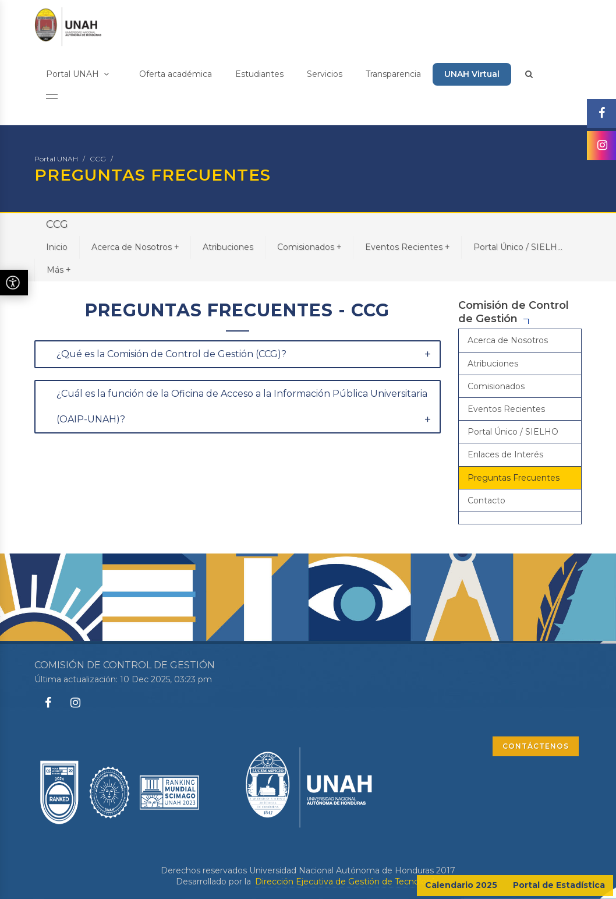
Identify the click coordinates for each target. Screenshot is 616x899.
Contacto (486, 500)
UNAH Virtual (472, 74)
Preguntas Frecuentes (514, 478)
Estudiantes (259, 74)
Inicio (57, 247)
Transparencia (393, 74)
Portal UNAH (77, 74)
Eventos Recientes (407, 246)
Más (58, 269)
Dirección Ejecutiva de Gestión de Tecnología (346, 881)
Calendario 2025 (461, 885)
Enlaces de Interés (505, 454)
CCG (98, 158)
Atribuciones (228, 247)
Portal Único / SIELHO (513, 431)
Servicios (324, 74)
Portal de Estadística (559, 885)
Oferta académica (175, 74)
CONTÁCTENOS (535, 746)
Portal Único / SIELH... (517, 247)
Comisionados (309, 246)
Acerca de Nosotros (135, 246)
